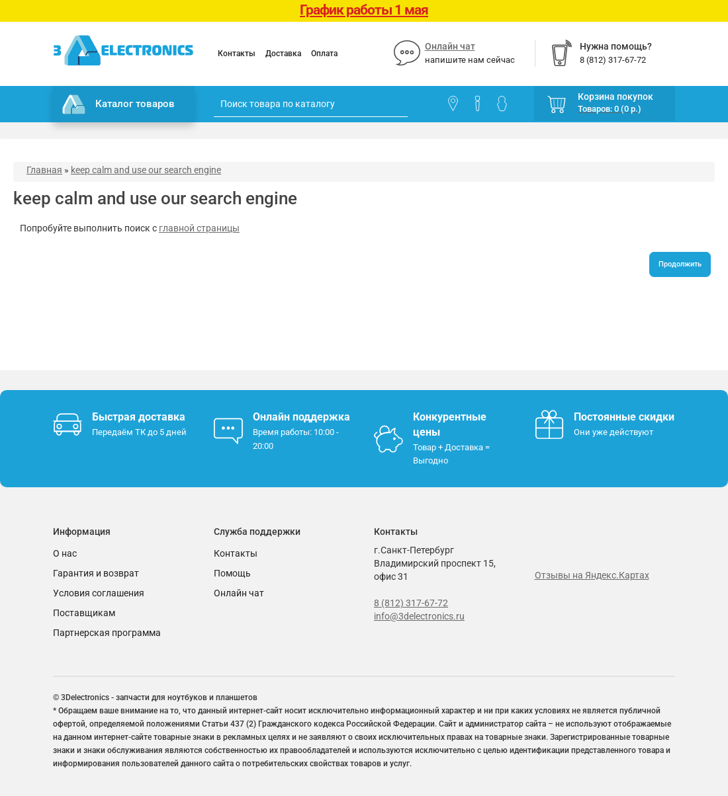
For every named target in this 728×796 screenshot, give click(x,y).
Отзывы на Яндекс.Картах (592, 575)
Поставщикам (84, 613)
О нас (65, 553)
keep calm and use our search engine (146, 170)
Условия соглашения (98, 593)
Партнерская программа (107, 632)
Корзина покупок (615, 96)
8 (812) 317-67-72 (411, 603)
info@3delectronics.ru (419, 616)
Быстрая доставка (138, 417)
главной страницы (199, 228)
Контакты (236, 53)
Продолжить (680, 264)
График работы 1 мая (364, 10)
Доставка (283, 53)
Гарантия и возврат (96, 573)
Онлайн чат (450, 46)
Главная (44, 170)
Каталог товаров (118, 104)
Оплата (324, 53)
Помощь (232, 573)
